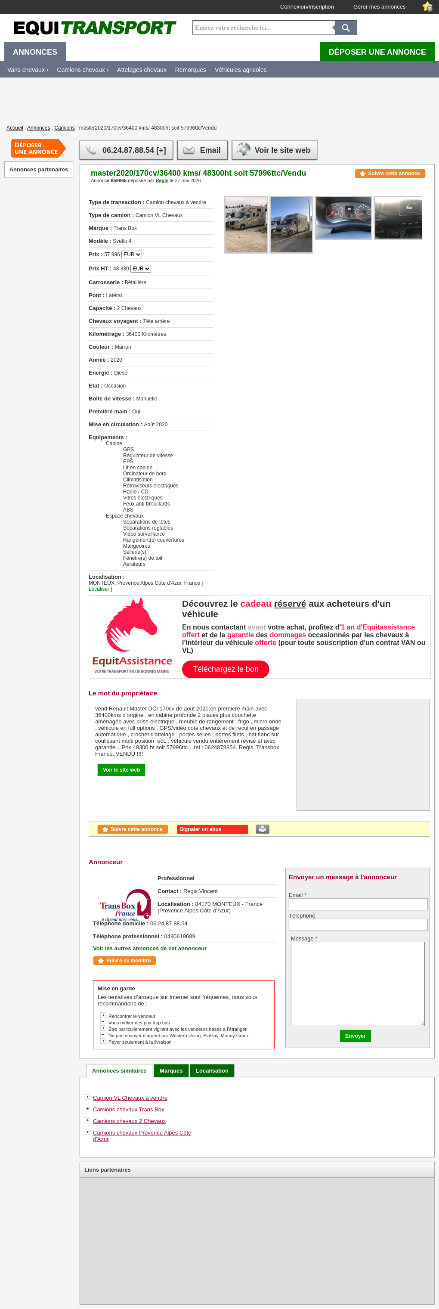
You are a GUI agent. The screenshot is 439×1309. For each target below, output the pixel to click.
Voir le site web (283, 150)
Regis (161, 180)
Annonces (38, 128)
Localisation (212, 1070)
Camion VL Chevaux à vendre (130, 1098)
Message (304, 938)
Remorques (190, 69)
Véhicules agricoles (241, 69)
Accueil (14, 128)
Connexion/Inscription (307, 6)
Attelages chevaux (141, 69)
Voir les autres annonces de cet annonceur (150, 948)
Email (210, 150)
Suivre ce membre (128, 961)
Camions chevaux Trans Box (128, 1109)
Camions (64, 128)
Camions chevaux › (82, 69)
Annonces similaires (119, 1070)
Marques (171, 1070)
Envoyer (355, 1036)
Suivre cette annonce (394, 174)
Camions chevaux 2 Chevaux (129, 1121)
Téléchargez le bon (226, 669)
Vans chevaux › (27, 69)
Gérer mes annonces (379, 6)
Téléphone (302, 915)
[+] (161, 150)
